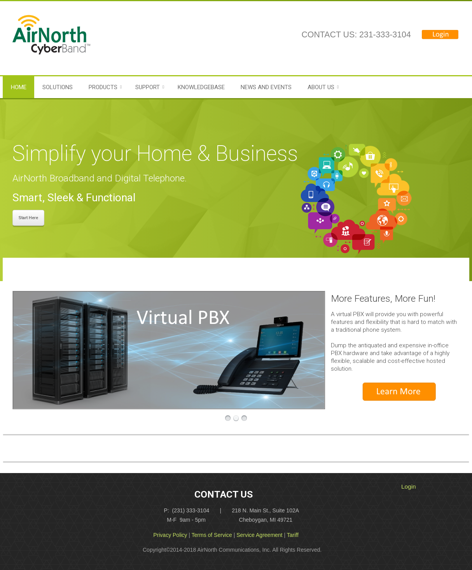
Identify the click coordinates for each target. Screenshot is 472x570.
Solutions (57, 87)
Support (147, 87)
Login (408, 486)
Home (18, 87)
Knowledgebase (201, 87)
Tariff (293, 535)
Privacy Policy (170, 535)
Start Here (28, 217)
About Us (321, 87)
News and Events (266, 87)
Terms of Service (212, 535)
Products (103, 87)
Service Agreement (259, 535)
